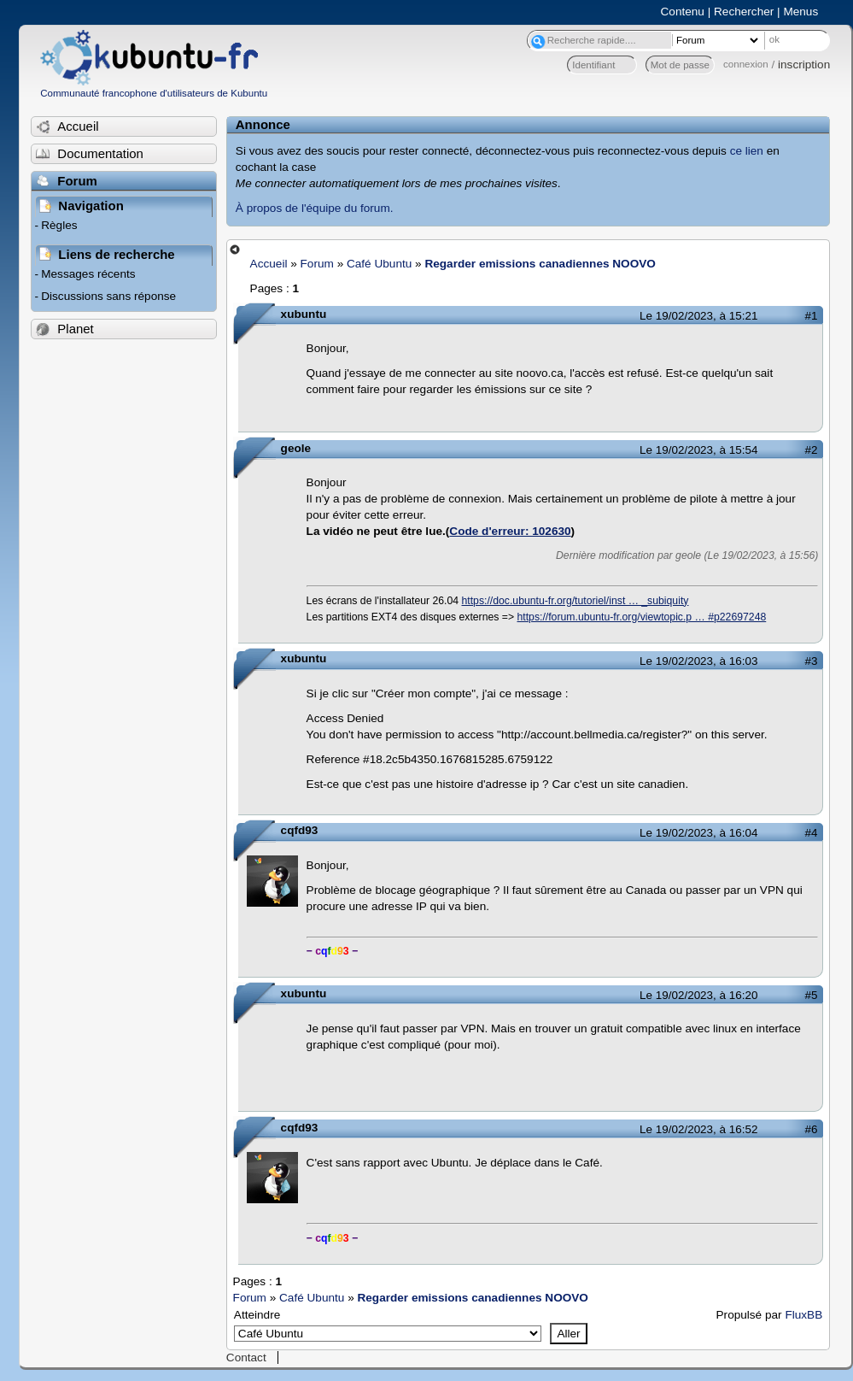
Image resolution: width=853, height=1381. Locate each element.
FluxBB (803, 1314)
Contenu (682, 11)
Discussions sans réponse (108, 296)
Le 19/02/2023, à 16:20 (698, 995)
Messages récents (88, 273)
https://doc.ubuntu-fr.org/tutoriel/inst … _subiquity (575, 601)
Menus (800, 11)
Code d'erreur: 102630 (509, 531)
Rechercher (744, 11)
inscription (804, 64)
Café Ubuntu (379, 263)
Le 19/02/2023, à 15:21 (698, 315)
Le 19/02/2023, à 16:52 (698, 1129)
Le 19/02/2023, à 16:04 (698, 832)
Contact (246, 1357)
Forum (317, 263)
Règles (59, 225)
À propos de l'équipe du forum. (315, 208)
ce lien (746, 150)
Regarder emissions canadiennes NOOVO (539, 263)
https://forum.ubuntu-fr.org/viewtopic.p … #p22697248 (641, 617)
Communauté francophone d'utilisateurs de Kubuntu (153, 93)
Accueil (269, 263)
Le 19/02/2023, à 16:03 (698, 661)
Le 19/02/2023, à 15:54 (698, 450)
